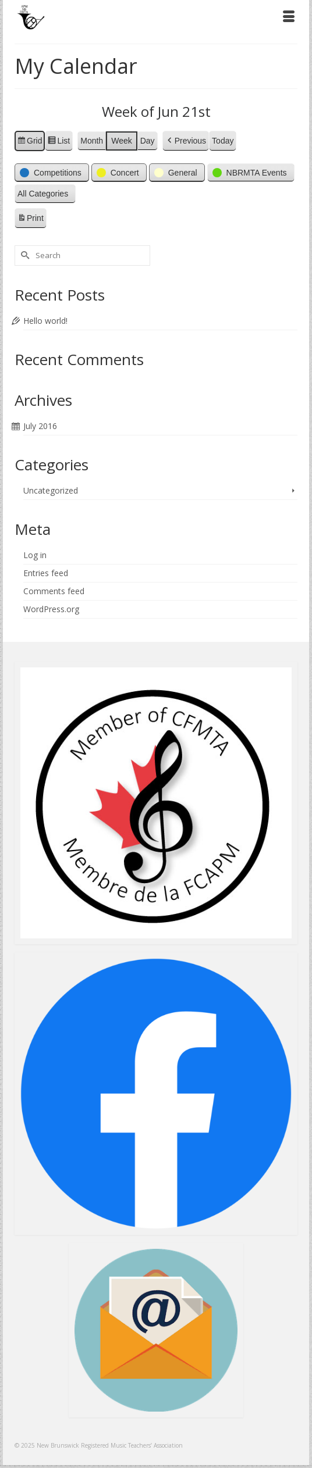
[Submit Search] (23, 255)
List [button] (58, 142)
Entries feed (45, 572)
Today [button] (222, 140)
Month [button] (91, 140)
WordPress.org (51, 609)
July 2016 (40, 425)
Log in (35, 554)
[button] (185, 141)
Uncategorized (50, 490)
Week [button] (121, 140)
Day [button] (147, 140)
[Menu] (288, 17)
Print (30, 219)
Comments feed (53, 591)
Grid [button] (29, 142)
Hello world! (45, 320)
